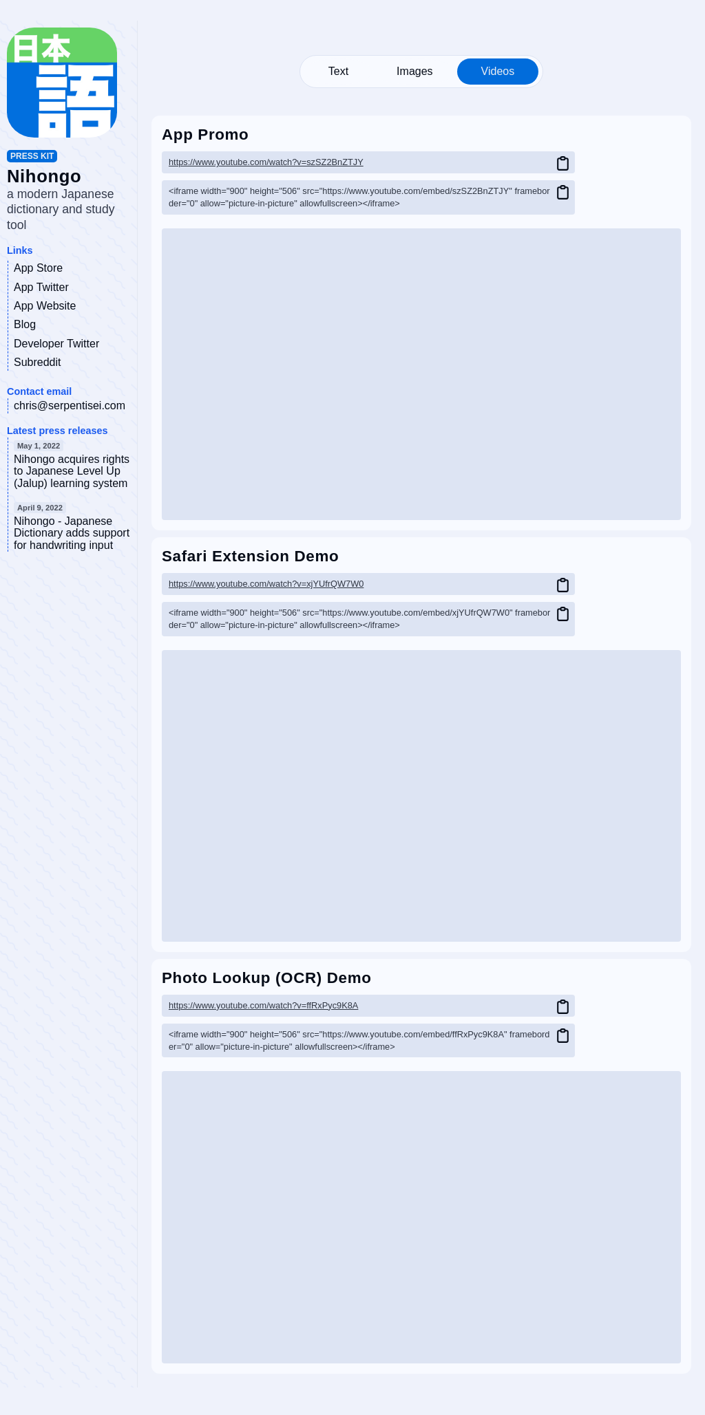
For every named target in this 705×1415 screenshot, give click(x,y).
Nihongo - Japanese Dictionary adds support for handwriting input (71, 533)
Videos (498, 71)
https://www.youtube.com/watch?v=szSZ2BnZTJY (266, 162)
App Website (45, 306)
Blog (25, 324)
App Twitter (41, 287)
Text (338, 71)
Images (414, 71)
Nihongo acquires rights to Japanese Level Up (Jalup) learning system (71, 471)
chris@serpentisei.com (69, 405)
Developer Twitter (56, 343)
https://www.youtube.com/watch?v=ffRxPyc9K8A (263, 1005)
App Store (38, 268)
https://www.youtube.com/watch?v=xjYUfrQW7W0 (266, 584)
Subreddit (37, 362)
